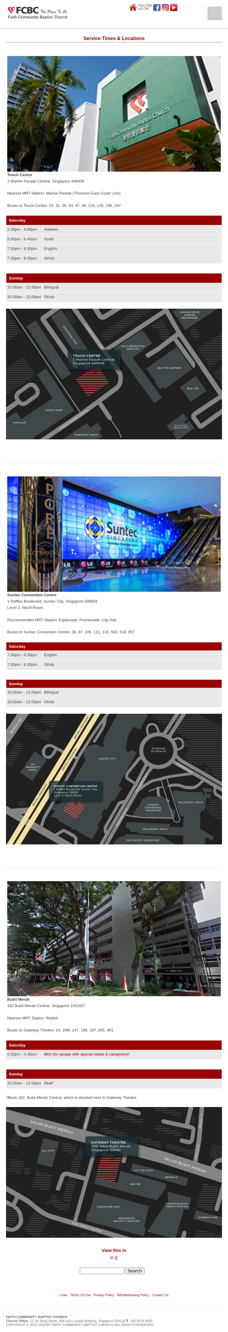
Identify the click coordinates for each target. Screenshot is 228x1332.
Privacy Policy (104, 1295)
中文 (114, 1258)
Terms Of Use (80, 1295)
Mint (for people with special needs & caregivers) (86, 1054)
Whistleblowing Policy (133, 1295)
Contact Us (160, 1295)
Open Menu (215, 13)
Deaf (48, 1083)
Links (63, 1295)
